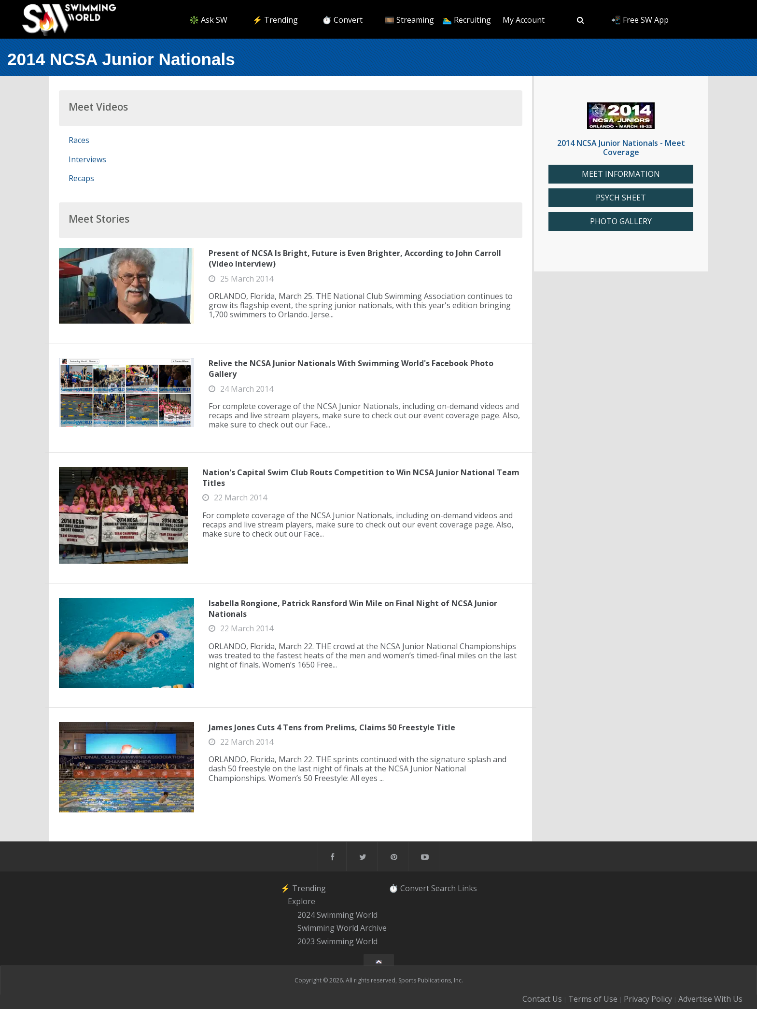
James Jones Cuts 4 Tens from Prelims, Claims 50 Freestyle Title (332, 727)
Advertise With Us (710, 999)
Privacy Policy (648, 999)
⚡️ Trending (275, 19)
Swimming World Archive (342, 928)
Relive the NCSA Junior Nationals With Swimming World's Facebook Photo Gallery (351, 368)
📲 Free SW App (640, 19)
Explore (301, 901)
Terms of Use (592, 999)
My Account (524, 19)
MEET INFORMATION (621, 174)
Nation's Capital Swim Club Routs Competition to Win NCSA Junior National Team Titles (360, 477)
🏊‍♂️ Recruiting (466, 19)
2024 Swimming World (337, 915)
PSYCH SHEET (621, 197)
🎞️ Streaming (409, 19)
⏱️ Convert (342, 19)
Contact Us (542, 999)
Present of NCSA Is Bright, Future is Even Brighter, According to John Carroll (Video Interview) (355, 258)
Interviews (87, 159)
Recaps (81, 178)
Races (79, 140)
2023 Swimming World (337, 941)
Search (443, 887)
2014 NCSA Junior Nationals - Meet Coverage (621, 147)
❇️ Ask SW (208, 19)
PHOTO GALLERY (621, 221)
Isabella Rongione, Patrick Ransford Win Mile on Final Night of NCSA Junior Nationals (353, 608)
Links (467, 887)
